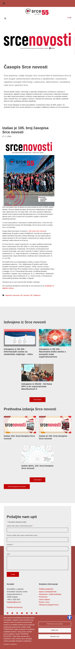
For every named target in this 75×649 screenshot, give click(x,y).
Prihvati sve (54, 636)
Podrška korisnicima (14, 607)
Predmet (9, 544)
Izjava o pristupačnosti (47, 592)
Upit (8, 554)
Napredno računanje (12, 295)
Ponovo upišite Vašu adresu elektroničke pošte (22, 535)
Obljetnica (36, 295)
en (69, 17)
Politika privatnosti (46, 589)
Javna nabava (44, 599)
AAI (21, 295)
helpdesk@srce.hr (14, 602)
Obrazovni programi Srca (48, 605)
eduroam (26, 295)
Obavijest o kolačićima (10, 644)
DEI (31, 295)
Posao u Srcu (44, 602)
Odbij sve (54, 630)
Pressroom (43, 597)
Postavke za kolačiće (55, 624)
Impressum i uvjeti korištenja (50, 594)
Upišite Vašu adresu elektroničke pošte (19, 526)
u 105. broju (36, 231)
